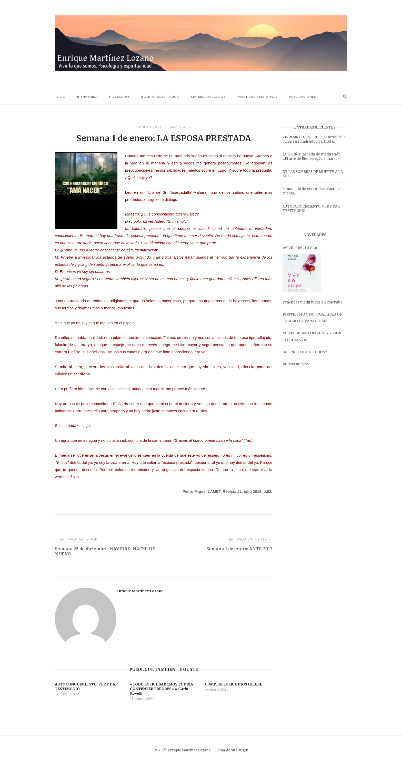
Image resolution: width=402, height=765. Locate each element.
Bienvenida (87, 97)
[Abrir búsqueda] (345, 96)
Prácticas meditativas (257, 97)
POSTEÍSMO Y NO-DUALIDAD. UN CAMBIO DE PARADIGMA (313, 317)
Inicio (60, 97)
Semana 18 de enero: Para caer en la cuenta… (313, 191)
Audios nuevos (296, 364)
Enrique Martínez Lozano (140, 591)
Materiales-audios (208, 97)
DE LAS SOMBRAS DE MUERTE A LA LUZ (313, 174)
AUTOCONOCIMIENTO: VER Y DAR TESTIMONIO (311, 208)
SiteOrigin (239, 750)
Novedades (119, 97)
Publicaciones (302, 97)
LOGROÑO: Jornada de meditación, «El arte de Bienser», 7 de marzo (312, 156)
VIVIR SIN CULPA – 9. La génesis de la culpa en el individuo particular (314, 139)
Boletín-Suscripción (160, 97)
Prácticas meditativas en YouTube (313, 302)
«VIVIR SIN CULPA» (300, 248)
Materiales (181, 127)
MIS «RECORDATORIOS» (305, 352)
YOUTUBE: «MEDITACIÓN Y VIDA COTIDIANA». (312, 336)
